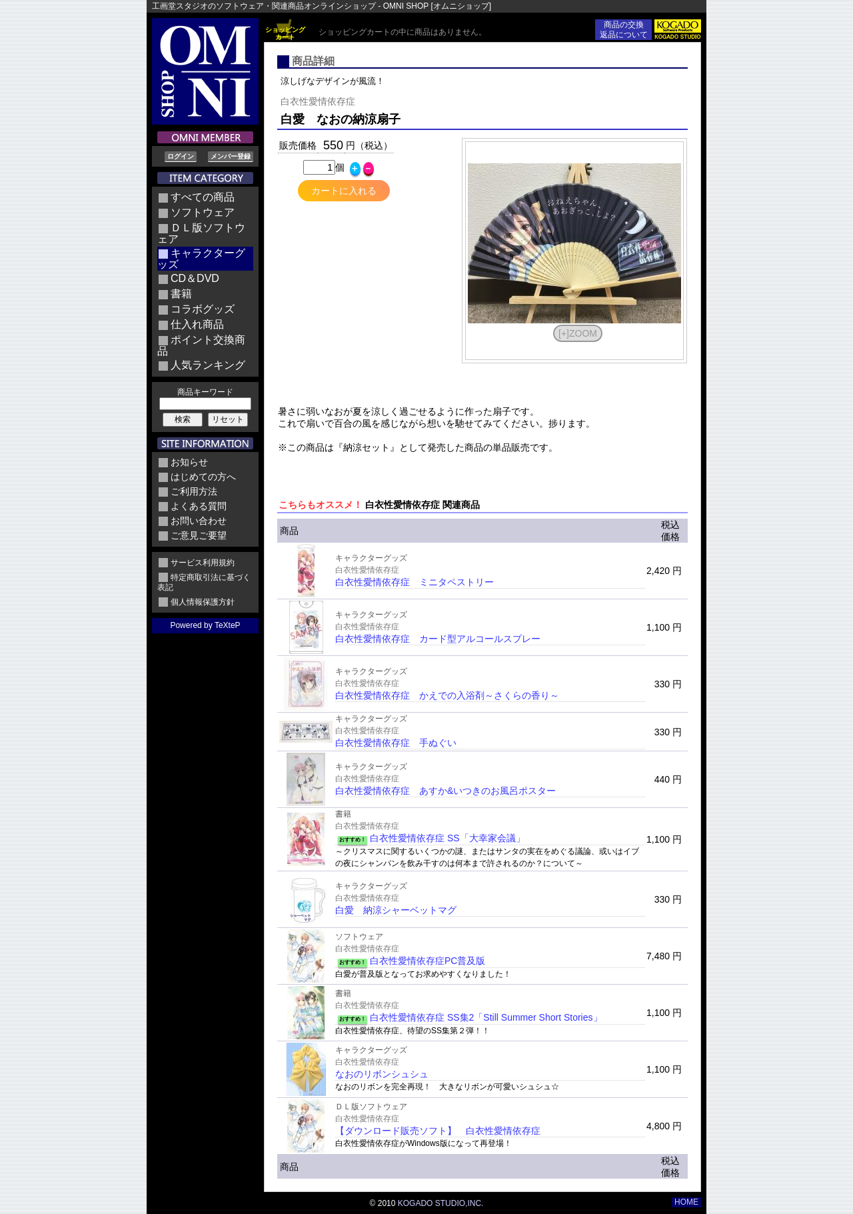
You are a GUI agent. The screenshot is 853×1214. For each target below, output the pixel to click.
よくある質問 (199, 506)
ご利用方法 (194, 491)
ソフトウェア (203, 212)
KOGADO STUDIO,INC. (441, 1203)
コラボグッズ (203, 309)
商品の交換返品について (624, 29)
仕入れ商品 (197, 324)
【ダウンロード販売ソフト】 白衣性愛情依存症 (437, 1130)
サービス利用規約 (203, 562)
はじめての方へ (203, 476)
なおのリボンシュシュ (381, 1074)
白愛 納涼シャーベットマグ (395, 910)
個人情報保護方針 (203, 602)
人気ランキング (208, 365)
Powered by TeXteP (205, 625)
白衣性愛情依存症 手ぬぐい (395, 742)
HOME (686, 1202)
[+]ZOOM (577, 333)
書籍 (181, 293)
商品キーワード (205, 392)
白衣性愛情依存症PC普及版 (427, 960)
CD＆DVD (195, 278)
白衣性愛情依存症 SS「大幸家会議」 (447, 838)
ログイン (180, 156)
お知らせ (189, 462)
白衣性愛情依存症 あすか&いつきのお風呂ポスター (445, 790)
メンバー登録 (231, 156)
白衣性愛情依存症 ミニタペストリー (414, 582)
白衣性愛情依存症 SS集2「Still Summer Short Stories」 (486, 1017)
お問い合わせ (199, 520)
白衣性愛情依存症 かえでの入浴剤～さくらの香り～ (447, 695)
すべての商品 (203, 197)
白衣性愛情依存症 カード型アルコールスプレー (437, 638)
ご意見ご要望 (199, 535)
